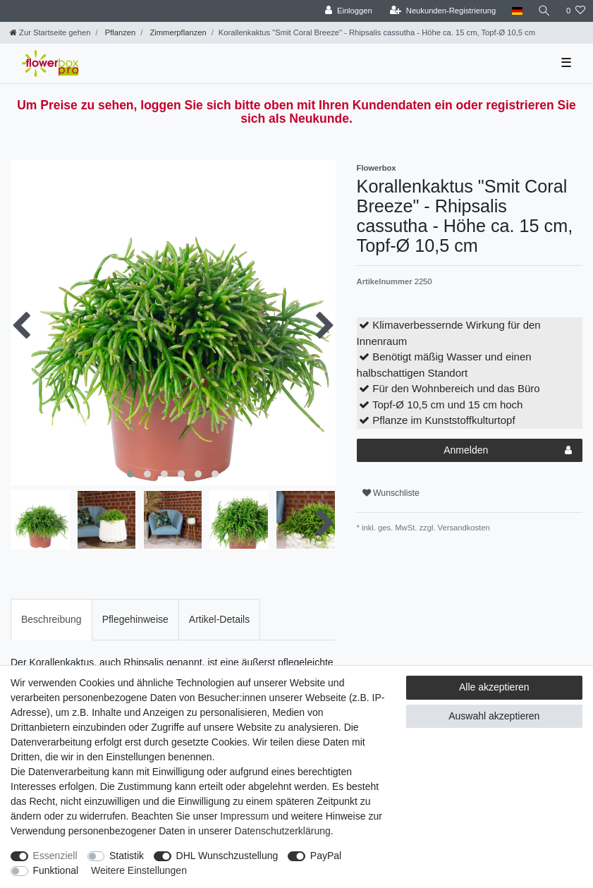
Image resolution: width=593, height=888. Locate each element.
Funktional (56, 870)
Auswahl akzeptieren (493, 716)
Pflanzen (119, 32)
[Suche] (544, 11)
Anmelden (508, 450)
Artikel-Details (219, 619)
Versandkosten (463, 527)
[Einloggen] (348, 11)
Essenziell (55, 855)
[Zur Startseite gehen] (50, 32)
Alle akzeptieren (494, 687)
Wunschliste (391, 493)
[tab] (51, 619)
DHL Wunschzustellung (227, 855)
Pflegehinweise (135, 619)
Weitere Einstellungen (139, 870)
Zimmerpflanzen (176, 32)
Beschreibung (51, 619)
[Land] (516, 11)
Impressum (244, 816)
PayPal (325, 855)
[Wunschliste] (575, 11)
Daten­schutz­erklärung (283, 831)
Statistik (126, 855)
